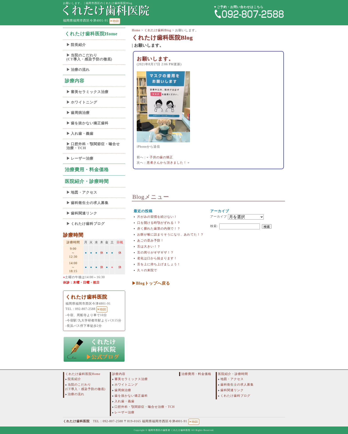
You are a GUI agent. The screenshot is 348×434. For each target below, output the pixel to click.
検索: (214, 226)
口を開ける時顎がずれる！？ (158, 222)
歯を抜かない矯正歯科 (90, 123)
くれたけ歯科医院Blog (162, 37)
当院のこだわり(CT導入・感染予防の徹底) (89, 57)
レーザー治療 (82, 158)
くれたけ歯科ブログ (88, 224)
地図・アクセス (84, 192)
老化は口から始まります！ (157, 258)
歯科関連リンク (84, 213)
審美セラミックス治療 (90, 92)
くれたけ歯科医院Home (91, 33)
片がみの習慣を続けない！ (157, 216)
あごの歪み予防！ (150, 240)
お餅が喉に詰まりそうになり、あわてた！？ (170, 234)
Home (136, 30)
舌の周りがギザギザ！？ (155, 252)
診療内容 (74, 80)
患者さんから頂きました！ (167, 162)
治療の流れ (80, 69)
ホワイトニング (84, 102)
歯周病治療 (80, 113)
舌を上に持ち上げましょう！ (158, 264)
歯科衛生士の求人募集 (90, 203)
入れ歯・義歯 (82, 133)
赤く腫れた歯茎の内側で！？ (158, 228)
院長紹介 (78, 45)
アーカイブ (218, 216)
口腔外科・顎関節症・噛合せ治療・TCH (93, 146)
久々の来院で (147, 270)
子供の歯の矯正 (161, 157)
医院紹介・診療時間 (87, 181)
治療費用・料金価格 (87, 169)
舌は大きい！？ (148, 246)
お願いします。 (155, 58)
